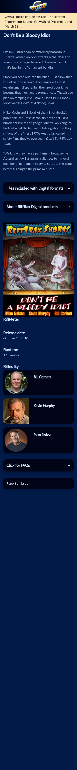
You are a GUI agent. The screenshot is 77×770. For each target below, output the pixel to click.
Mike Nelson (43, 434)
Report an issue (17, 483)
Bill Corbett (42, 377)
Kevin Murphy (44, 405)
